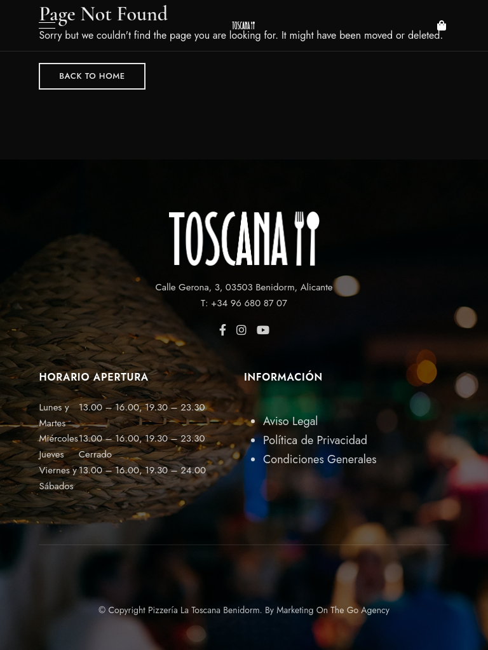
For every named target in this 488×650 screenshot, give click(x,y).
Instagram (241, 329)
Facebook (222, 329)
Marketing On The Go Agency (333, 610)
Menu (44, 25)
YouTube (263, 329)
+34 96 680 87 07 (249, 303)
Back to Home (92, 76)
